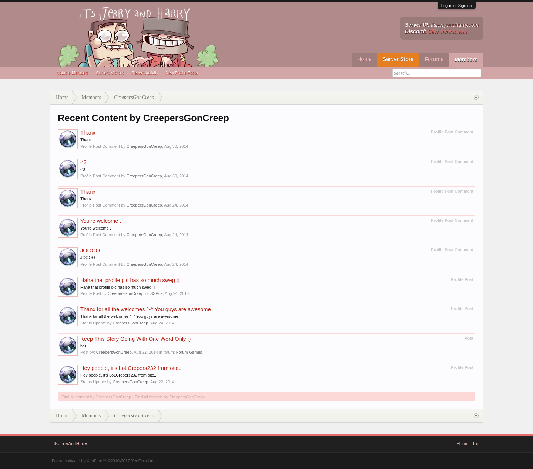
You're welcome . (100, 221)
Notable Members (73, 73)
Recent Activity (144, 73)
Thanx (87, 133)
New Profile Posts (182, 73)
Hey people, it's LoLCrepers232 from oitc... (131, 368)
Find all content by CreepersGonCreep (96, 397)
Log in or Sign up (456, 5)
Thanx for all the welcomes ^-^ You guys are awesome (145, 309)
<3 (83, 162)
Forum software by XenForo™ (103, 461)
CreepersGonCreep (144, 146)
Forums (434, 59)
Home (364, 59)
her (83, 346)
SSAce (156, 293)
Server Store (398, 59)
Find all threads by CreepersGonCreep (170, 397)
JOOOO (90, 251)
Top (475, 443)
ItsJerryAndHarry (70, 443)
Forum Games (189, 352)
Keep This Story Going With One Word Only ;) (135, 339)
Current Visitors (110, 73)
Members (466, 59)
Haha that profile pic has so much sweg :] (130, 280)
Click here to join (447, 31)
